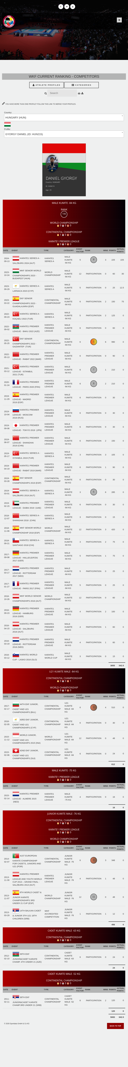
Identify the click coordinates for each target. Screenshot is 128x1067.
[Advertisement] (64, 1047)
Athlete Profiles (46, 85)
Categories (82, 85)
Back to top (115, 1026)
